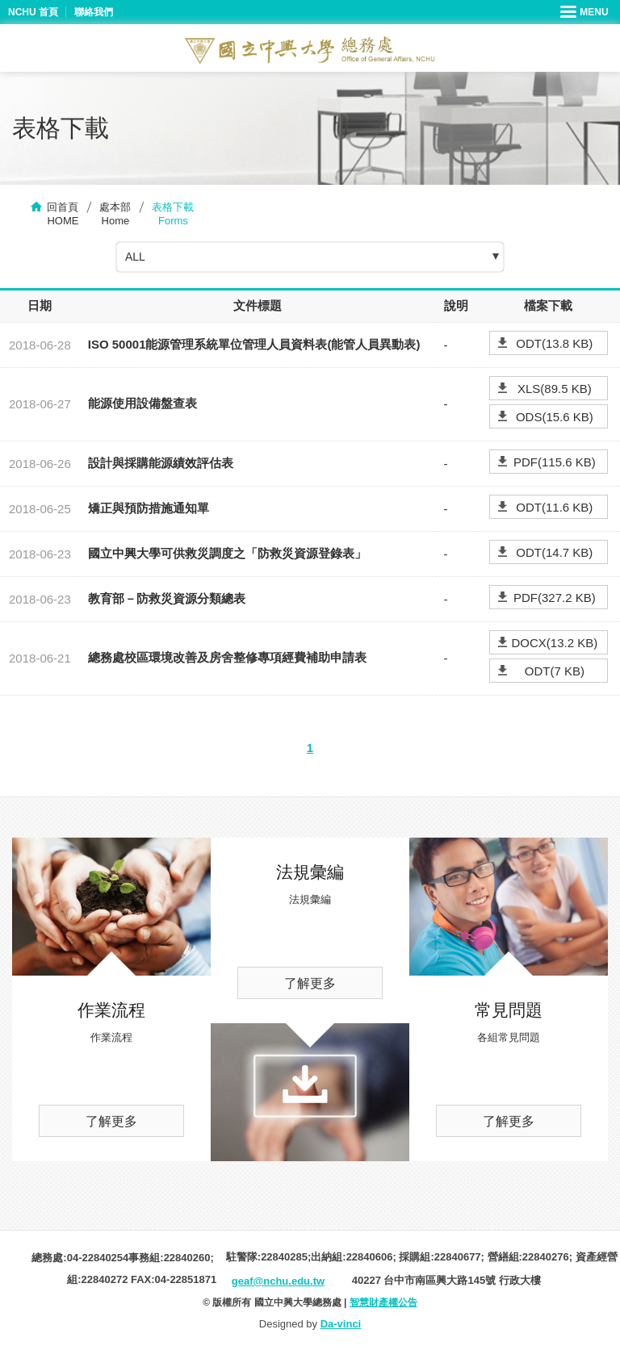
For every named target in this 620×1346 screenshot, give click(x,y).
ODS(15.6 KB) (554, 417)
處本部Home (115, 214)
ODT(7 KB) (554, 671)
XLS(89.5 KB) (554, 388)
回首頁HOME (62, 214)
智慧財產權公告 (383, 1302)
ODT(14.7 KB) (554, 552)
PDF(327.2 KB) (554, 597)
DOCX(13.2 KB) (554, 643)
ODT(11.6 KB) (554, 507)
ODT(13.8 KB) (554, 343)
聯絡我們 (93, 12)
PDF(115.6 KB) (554, 462)
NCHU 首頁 (33, 12)
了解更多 (111, 1121)
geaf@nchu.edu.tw (278, 1281)
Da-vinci (341, 1324)
